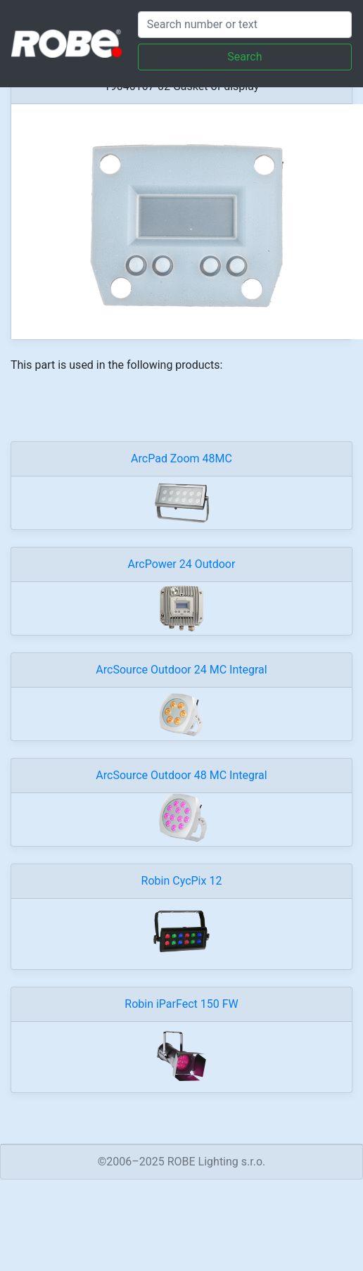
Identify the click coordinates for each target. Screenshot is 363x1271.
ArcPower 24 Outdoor (182, 564)
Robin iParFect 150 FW (181, 1004)
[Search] (245, 24)
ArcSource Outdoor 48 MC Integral (181, 775)
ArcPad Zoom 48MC (181, 458)
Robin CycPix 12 (181, 880)
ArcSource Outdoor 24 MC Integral (181, 669)
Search (244, 56)
